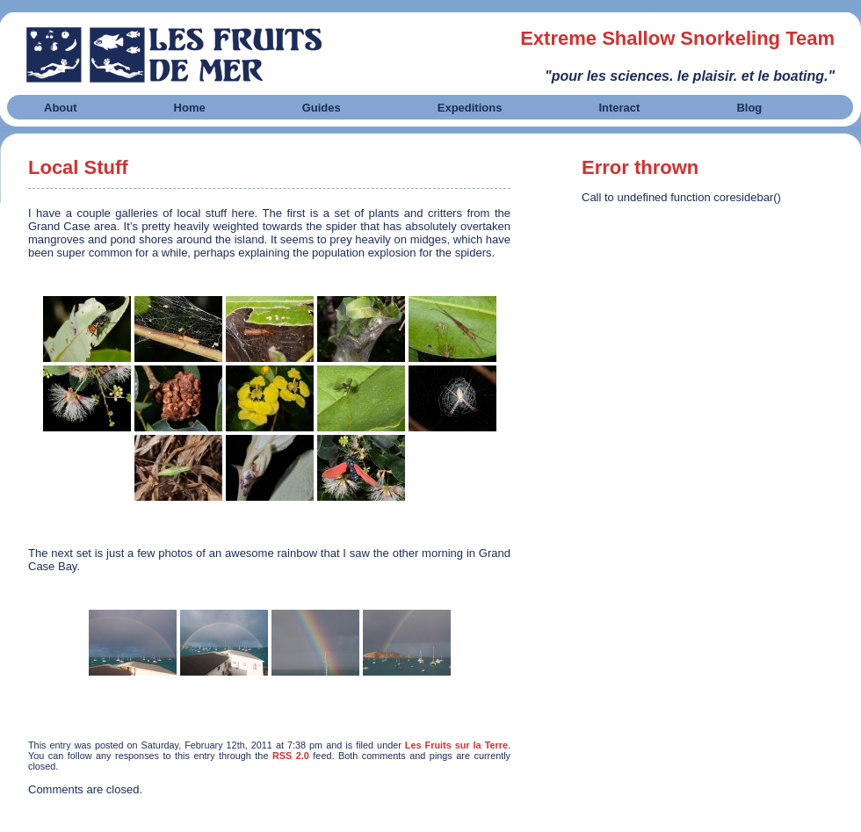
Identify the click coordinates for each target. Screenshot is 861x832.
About (60, 107)
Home (190, 107)
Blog (749, 107)
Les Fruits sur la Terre (456, 745)
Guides (321, 107)
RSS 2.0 (290, 755)
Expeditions (470, 107)
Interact (619, 107)
